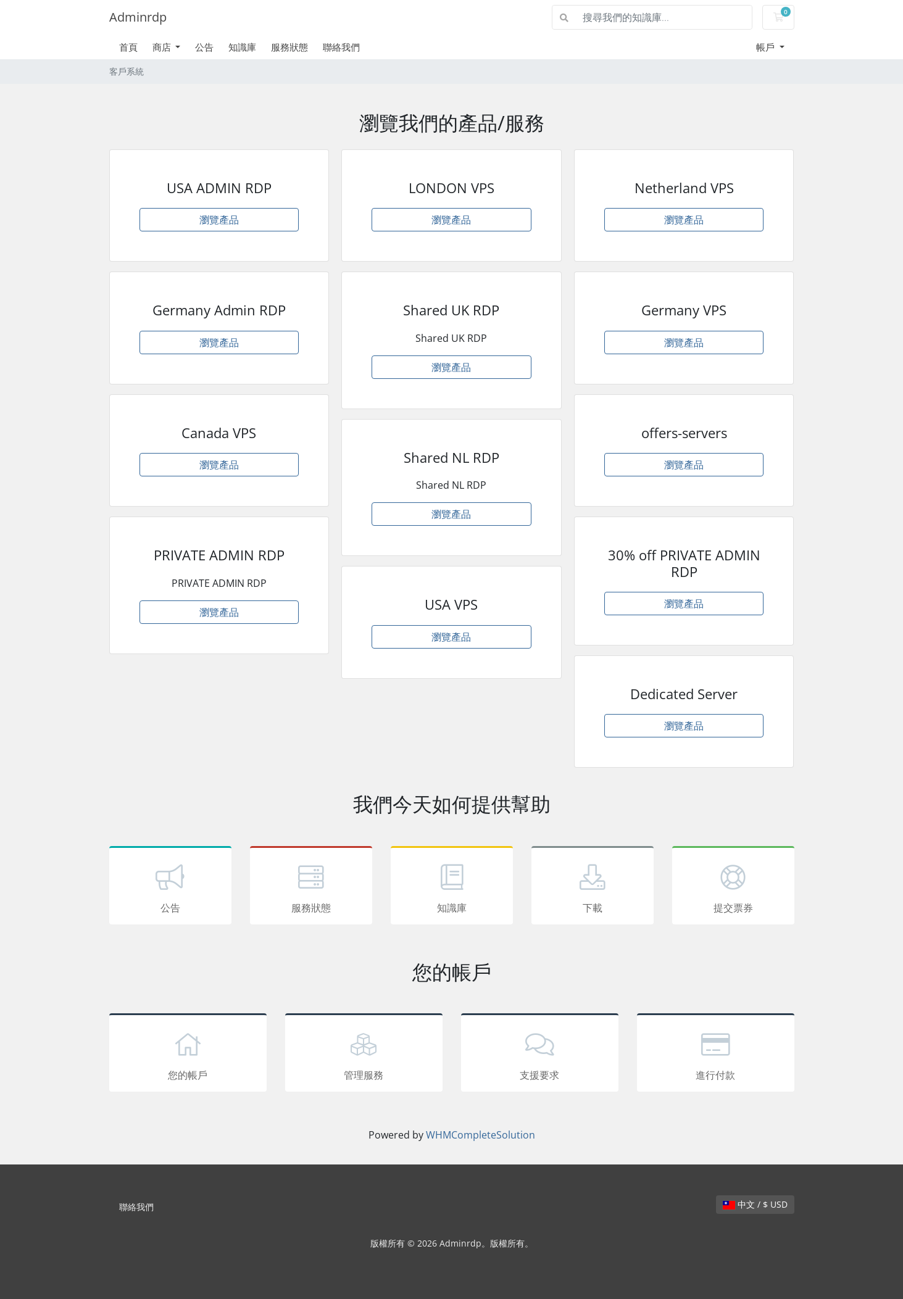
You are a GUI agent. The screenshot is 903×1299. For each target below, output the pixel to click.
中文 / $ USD (755, 1204)
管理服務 (364, 1054)
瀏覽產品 (219, 219)
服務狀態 (289, 47)
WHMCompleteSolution (480, 1135)
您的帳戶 (188, 1054)
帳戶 (766, 47)
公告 (204, 47)
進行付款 (715, 1054)
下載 (592, 887)
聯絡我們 (341, 47)
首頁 (128, 47)
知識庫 (242, 47)
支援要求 (539, 1054)
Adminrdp (138, 17)
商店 (162, 47)
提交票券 (733, 887)
